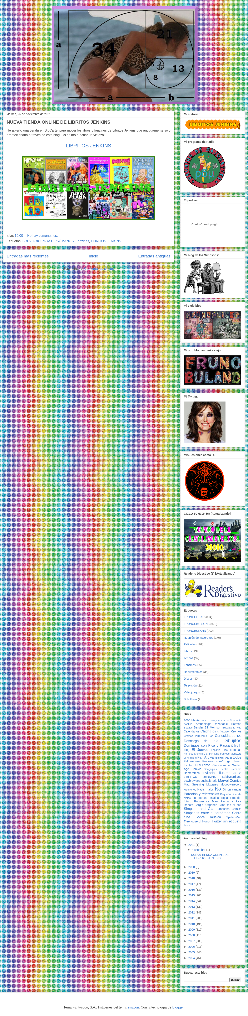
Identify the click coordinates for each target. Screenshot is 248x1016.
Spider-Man (233, 817)
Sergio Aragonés (206, 805)
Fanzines (82, 241)
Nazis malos (205, 789)
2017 (192, 884)
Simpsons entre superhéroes (207, 813)
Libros (188, 651)
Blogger (178, 1007)
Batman (236, 724)
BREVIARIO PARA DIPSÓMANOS (48, 241)
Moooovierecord (230, 784)
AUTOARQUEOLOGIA (217, 720)
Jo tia (237, 773)
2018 (192, 878)
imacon (133, 1007)
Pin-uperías (199, 797)
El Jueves (200, 750)
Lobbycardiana (231, 776)
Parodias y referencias (201, 794)
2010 (192, 924)
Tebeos (188, 658)
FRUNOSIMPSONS (197, 624)
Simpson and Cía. (199, 809)
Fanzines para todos (225, 757)
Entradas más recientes (28, 256)
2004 (192, 958)
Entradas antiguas (154, 256)
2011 (192, 918)
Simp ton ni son (230, 805)
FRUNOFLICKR (194, 617)
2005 (192, 952)
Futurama (202, 765)
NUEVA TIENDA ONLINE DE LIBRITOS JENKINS (58, 122)
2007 (192, 941)
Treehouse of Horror (197, 821)
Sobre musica (208, 817)
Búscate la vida (232, 727)
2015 (192, 895)
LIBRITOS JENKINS (88, 145)
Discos (188, 678)
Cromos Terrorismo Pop (198, 736)
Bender (198, 727)
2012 (192, 912)
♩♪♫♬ (187, 825)
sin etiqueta (232, 821)
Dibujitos (232, 740)
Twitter (217, 821)
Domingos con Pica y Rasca (207, 745)
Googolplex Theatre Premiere (222, 769)
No (218, 789)
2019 (192, 872)
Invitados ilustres (216, 773)
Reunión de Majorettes (198, 637)
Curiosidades (225, 736)
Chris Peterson (221, 731)
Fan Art (203, 757)
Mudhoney (190, 789)
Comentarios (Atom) (99, 268)
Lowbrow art (192, 780)
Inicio (93, 256)
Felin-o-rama (192, 761)
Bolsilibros (190, 699)
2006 (192, 946)
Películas (190, 644)
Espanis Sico (219, 750)
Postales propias (218, 797)
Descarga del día (201, 741)
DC (239, 735)
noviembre (199, 849)
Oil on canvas (232, 789)
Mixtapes (212, 784)
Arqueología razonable (212, 724)
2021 (192, 844)
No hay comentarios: (43, 235)
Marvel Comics (229, 781)
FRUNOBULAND (195, 630)
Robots (188, 805)
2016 (192, 889)
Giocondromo (221, 765)
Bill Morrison (213, 727)
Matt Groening (194, 784)
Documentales (193, 672)
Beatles (188, 727)
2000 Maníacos (194, 720)
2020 (192, 867)
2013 (192, 906)
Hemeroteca (192, 773)
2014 (192, 901)
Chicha (205, 731)
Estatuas (235, 749)
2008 (192, 935)
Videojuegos (192, 692)
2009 (192, 929)
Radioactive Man (206, 801)
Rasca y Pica (230, 801)
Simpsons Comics (229, 809)
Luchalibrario (209, 780)
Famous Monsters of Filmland (201, 753)
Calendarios (191, 731)
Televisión (190, 685)
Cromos (236, 731)
